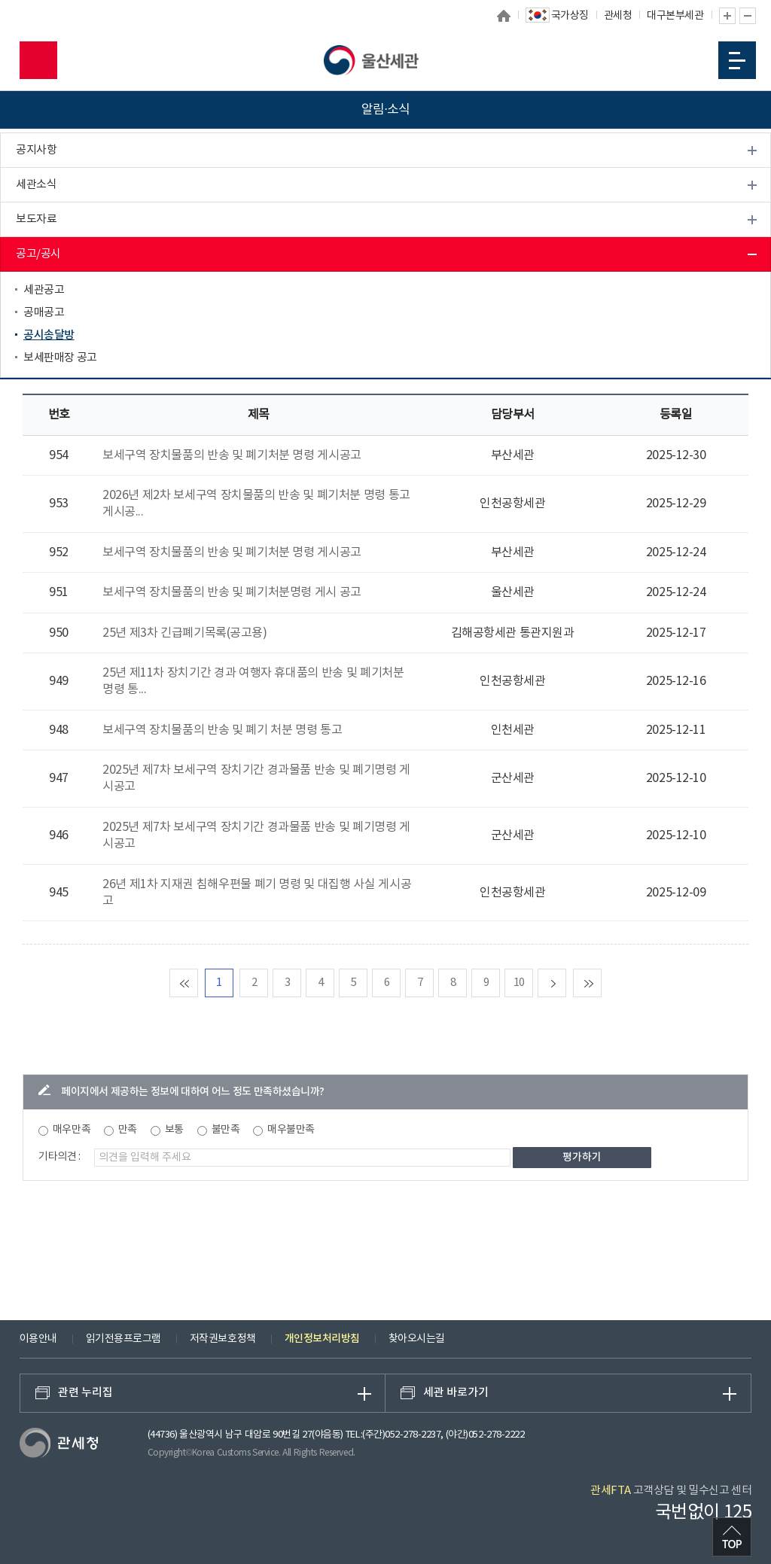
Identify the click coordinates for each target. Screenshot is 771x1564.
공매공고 (43, 312)
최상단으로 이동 (732, 1537)
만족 (127, 1130)
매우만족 (71, 1130)
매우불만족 (291, 1130)
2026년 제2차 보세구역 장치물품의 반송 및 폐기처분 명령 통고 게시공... (256, 503)
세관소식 (36, 184)
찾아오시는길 (417, 1339)
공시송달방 (49, 335)
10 (519, 982)
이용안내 (38, 1339)
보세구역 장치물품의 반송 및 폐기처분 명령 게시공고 (231, 455)
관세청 (618, 16)
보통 (174, 1130)
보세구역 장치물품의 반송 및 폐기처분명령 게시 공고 (231, 592)
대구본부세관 (675, 16)
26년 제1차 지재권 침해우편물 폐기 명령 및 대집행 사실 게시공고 (256, 893)
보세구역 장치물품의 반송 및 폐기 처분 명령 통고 (222, 730)
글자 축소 (747, 16)
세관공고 (43, 290)
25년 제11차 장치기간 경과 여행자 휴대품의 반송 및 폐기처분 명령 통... (253, 681)
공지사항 (36, 150)
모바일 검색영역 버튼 (38, 60)
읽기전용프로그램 (123, 1339)
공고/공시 (38, 254)
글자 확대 (727, 16)
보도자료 (36, 219)
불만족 (226, 1130)
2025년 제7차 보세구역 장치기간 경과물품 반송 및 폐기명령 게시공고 (256, 778)
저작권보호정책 (223, 1339)
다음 (565, 982)
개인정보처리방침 (322, 1338)
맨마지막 (601, 982)
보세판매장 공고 (60, 357)
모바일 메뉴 (737, 60)
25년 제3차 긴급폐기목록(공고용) (184, 633)
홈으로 (503, 16)
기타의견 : (59, 1157)
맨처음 (197, 982)
